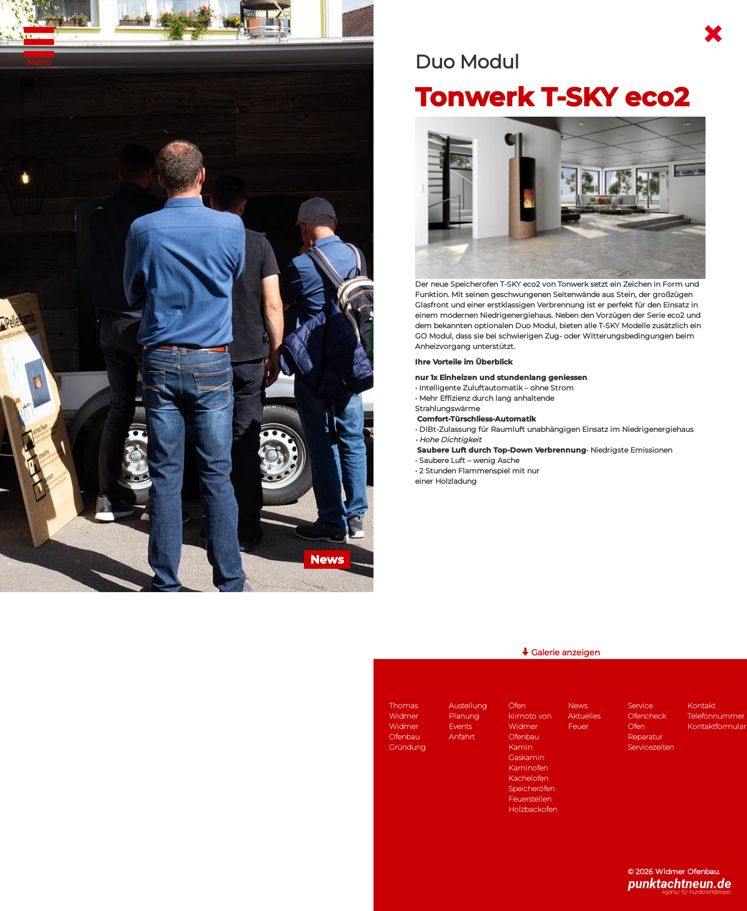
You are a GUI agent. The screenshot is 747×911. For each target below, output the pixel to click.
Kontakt (701, 705)
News (577, 705)
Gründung (407, 747)
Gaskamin (526, 757)
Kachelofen (528, 778)
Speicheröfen (531, 788)
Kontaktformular (716, 726)
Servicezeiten (651, 747)
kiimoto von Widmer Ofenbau (529, 726)
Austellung (468, 705)
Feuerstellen (529, 799)
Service (640, 705)
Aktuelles (584, 716)
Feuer (578, 726)
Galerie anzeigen (560, 652)
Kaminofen (528, 768)
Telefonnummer (715, 716)
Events (460, 726)
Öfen (516, 705)
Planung (464, 716)
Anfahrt (462, 736)
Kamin (520, 747)
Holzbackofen (532, 809)
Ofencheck (647, 716)
